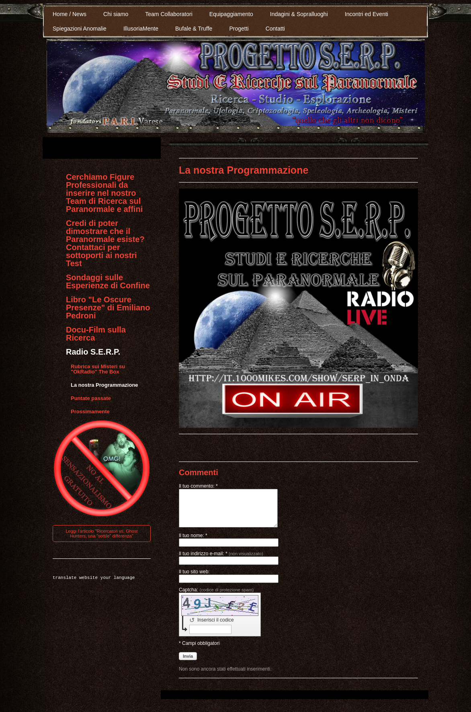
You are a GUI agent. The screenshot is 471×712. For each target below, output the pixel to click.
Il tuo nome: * (193, 543)
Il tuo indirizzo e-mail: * (221, 561)
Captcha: (216, 597)
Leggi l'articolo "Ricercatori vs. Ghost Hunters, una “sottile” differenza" (101, 533)
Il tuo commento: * (198, 486)
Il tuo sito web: (194, 579)
